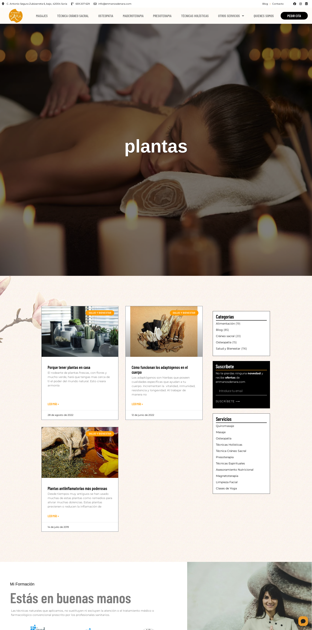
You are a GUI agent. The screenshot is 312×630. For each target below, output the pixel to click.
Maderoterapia (133, 15)
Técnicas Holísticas (195, 15)
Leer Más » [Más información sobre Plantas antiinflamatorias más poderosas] (53, 516)
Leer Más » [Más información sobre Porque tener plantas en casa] (53, 404)
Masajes (42, 15)
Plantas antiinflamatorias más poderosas (77, 488)
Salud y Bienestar (228, 348)
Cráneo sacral (225, 336)
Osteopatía (223, 342)
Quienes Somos (264, 15)
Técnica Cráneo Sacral (73, 15)
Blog (219, 330)
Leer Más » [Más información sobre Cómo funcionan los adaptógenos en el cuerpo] (137, 404)
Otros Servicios (231, 16)
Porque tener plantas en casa (69, 367)
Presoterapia (162, 15)
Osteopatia (105, 15)
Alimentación (225, 323)
